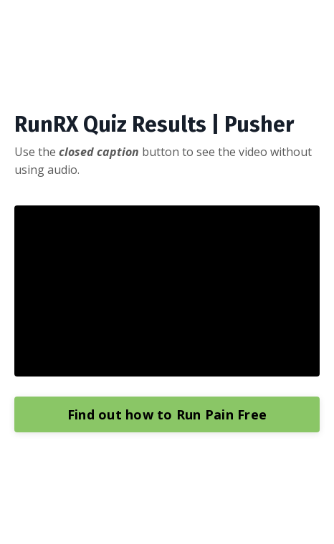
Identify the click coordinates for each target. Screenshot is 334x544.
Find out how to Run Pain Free (167, 414)
